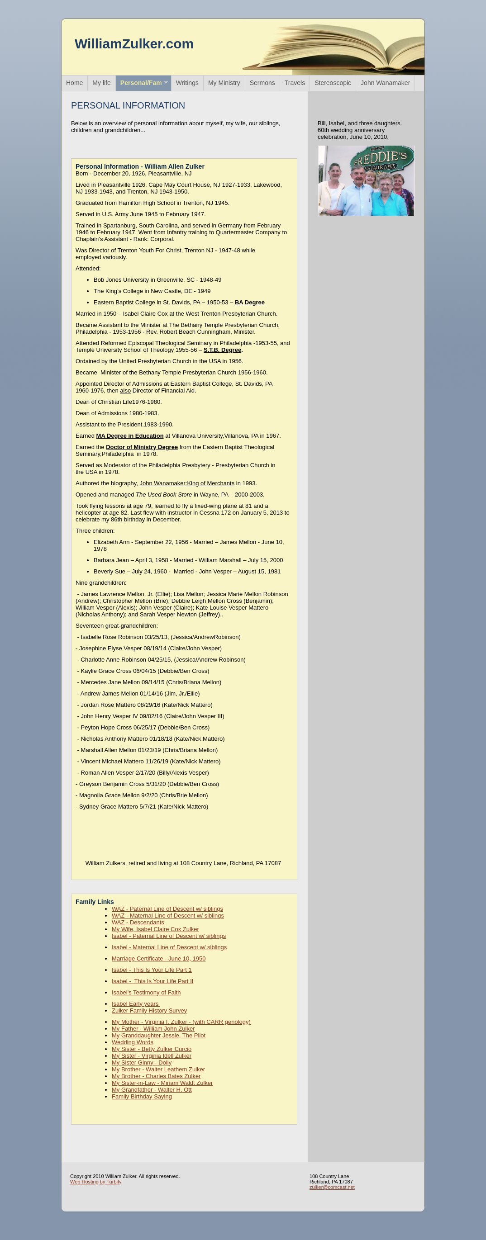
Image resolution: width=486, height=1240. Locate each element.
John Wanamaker (385, 82)
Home (74, 82)
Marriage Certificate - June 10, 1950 (158, 958)
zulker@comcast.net (332, 1187)
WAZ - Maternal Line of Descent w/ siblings (168, 915)
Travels (295, 82)
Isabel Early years (136, 1003)
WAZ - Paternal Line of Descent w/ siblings (167, 908)
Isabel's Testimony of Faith (146, 992)
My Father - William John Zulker (153, 1028)
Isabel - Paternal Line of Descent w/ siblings (169, 935)
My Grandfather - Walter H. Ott (152, 1089)
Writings (187, 82)
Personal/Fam (141, 82)
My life (101, 82)
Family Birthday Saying (142, 1096)
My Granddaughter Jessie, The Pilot (158, 1035)
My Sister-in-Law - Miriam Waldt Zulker (162, 1082)
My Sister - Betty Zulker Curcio (151, 1049)
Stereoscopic (332, 82)
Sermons (262, 82)
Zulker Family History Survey (149, 1010)
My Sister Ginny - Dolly (142, 1062)
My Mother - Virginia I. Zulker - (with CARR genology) (181, 1021)
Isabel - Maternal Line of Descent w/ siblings (169, 947)
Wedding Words (132, 1042)
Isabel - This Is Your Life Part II (152, 981)
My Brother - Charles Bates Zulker (156, 1076)
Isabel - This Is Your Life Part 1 (152, 969)
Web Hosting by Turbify (96, 1181)
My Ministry (224, 82)
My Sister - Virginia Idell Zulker (151, 1055)
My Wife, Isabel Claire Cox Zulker (155, 929)
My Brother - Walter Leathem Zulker (158, 1069)
